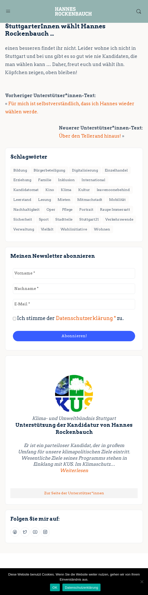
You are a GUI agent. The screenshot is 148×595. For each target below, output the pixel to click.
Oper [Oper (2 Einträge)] (50, 209)
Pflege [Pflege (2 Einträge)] (67, 209)
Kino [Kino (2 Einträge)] (49, 190)
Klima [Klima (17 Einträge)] (66, 190)
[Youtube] (35, 532)
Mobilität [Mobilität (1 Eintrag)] (117, 200)
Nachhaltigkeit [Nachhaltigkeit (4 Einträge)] (26, 209)
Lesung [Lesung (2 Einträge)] (44, 200)
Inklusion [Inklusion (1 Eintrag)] (66, 180)
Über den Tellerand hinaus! (90, 136)
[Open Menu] (8, 11)
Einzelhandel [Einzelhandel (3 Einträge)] (116, 170)
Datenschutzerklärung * (86, 318)
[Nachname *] (74, 289)
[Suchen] (139, 11)
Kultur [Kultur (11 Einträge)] (84, 190)
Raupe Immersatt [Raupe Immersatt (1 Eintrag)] (115, 209)
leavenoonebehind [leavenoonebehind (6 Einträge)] (113, 190)
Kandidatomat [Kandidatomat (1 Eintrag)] (26, 190)
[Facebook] (14, 532)
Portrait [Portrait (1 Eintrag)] (86, 209)
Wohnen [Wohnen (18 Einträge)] (102, 229)
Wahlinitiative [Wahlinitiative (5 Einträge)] (73, 229)
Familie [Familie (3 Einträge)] (44, 180)
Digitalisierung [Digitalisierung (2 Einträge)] (85, 170)
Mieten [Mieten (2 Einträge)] (64, 200)
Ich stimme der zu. (68, 318)
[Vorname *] (74, 273)
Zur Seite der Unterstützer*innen (74, 493)
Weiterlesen (96, 470)
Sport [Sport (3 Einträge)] (44, 219)
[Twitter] (25, 532)
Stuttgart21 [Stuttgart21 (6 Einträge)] (88, 219)
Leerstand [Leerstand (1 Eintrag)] (22, 200)
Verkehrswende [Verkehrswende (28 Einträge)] (119, 219)
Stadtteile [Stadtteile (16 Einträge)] (63, 219)
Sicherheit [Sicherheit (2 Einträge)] (22, 219)
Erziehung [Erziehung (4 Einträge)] (22, 180)
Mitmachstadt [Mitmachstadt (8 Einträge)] (89, 200)
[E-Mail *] (74, 304)
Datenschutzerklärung (81, 587)
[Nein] (141, 581)
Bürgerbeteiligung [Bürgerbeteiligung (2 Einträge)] (49, 170)
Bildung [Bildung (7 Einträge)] (20, 170)
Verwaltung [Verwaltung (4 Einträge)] (23, 229)
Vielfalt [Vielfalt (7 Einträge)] (47, 229)
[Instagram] (45, 532)
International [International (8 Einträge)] (93, 180)
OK (55, 587)
